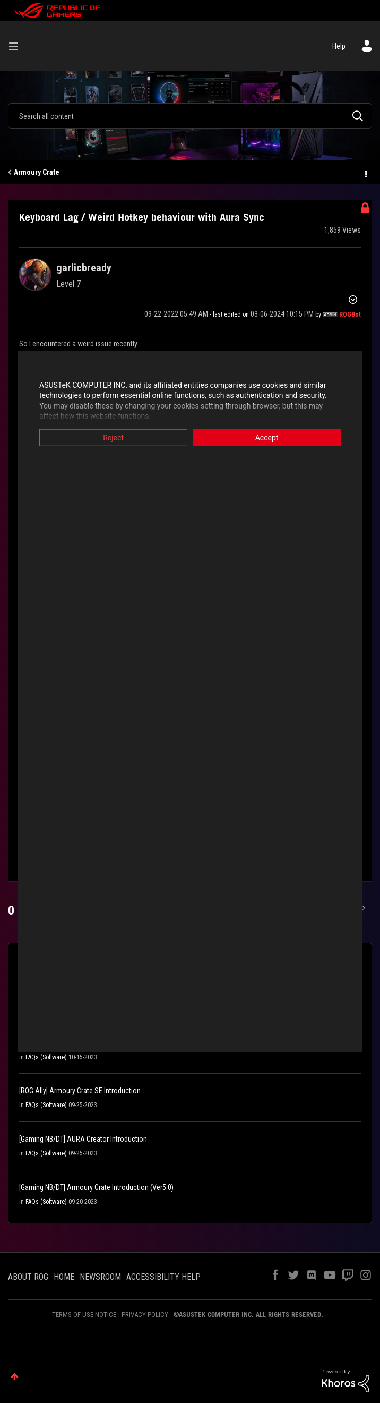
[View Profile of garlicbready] (83, 267)
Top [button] (14, 1377)
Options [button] (365, 172)
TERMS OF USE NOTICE (84, 1315)
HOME (64, 1277)
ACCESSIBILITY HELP (163, 1277)
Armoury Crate (36, 172)
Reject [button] (113, 437)
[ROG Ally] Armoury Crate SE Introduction (80, 1090)
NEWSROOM (100, 1277)
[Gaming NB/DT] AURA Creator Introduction (83, 1139)
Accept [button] (267, 437)
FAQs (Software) (46, 1057)
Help (339, 46)
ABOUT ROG (28, 1277)
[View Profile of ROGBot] (350, 314)
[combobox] (190, 116)
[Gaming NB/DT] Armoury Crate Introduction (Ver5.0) (96, 1187)
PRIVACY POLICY (145, 1315)
